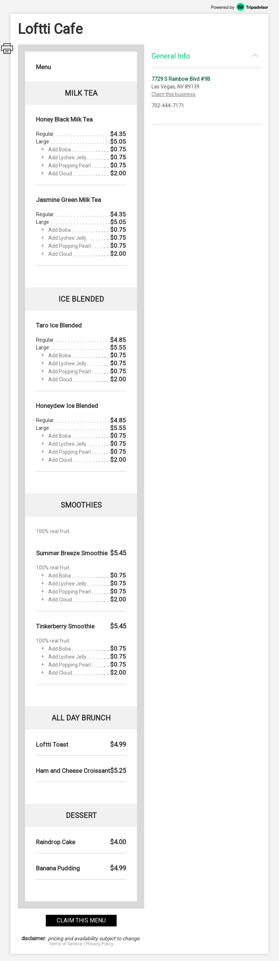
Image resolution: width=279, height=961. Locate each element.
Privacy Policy (99, 943)
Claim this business (173, 94)
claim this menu (81, 920)
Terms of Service (65, 943)
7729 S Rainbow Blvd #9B (180, 79)
